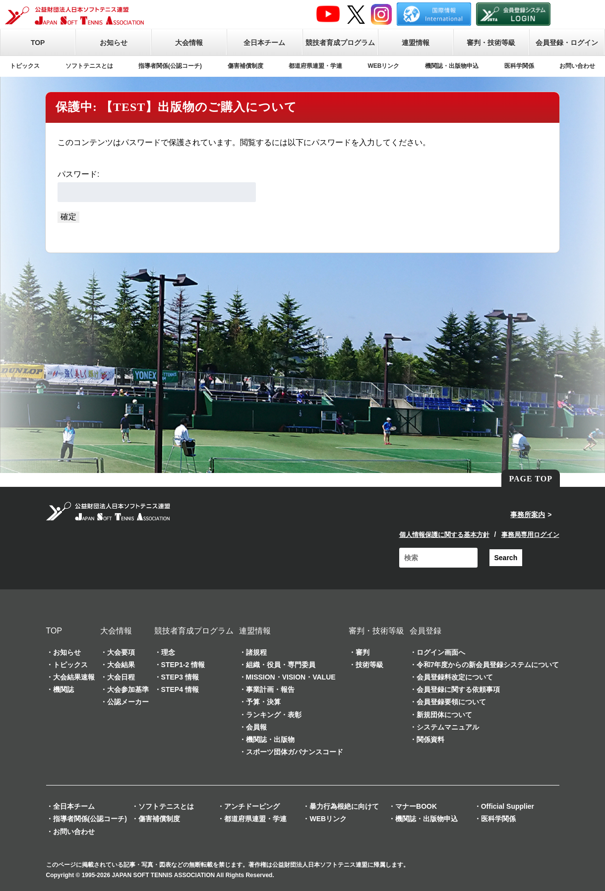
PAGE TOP (530, 478)
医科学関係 (519, 65)
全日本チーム (264, 43)
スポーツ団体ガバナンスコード (294, 752)
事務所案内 (527, 515)
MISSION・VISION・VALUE (291, 677)
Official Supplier (507, 806)
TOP (38, 43)
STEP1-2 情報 (183, 665)
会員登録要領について (451, 702)
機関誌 (63, 689)
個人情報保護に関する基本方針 (444, 534)
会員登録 (425, 631)
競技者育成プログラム (340, 43)
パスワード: (157, 186)
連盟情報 (415, 43)
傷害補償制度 (245, 65)
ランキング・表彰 (274, 715)
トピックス (25, 65)
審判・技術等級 (491, 43)
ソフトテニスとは (89, 65)
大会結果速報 (74, 677)
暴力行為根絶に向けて (344, 806)
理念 (168, 652)
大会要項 (121, 652)
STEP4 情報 (180, 689)
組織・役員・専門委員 (280, 665)
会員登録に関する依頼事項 (458, 689)
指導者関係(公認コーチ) (170, 65)
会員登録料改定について (455, 677)
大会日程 (121, 677)
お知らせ (113, 43)
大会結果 (121, 665)
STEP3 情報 (180, 677)
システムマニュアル (448, 727)
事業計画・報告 (270, 689)
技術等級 (369, 665)
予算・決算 (263, 702)
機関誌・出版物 (270, 739)
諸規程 (256, 652)
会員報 (256, 727)
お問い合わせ (577, 65)
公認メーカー (128, 702)
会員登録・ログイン (567, 43)
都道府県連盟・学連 (315, 65)
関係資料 (430, 739)
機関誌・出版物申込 (452, 65)
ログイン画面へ (441, 652)
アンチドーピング (252, 806)
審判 (362, 652)
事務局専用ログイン (530, 534)
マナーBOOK (416, 806)
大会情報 (189, 43)
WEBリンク (384, 65)
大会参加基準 (128, 689)
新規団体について (444, 715)
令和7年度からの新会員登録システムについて (488, 665)
